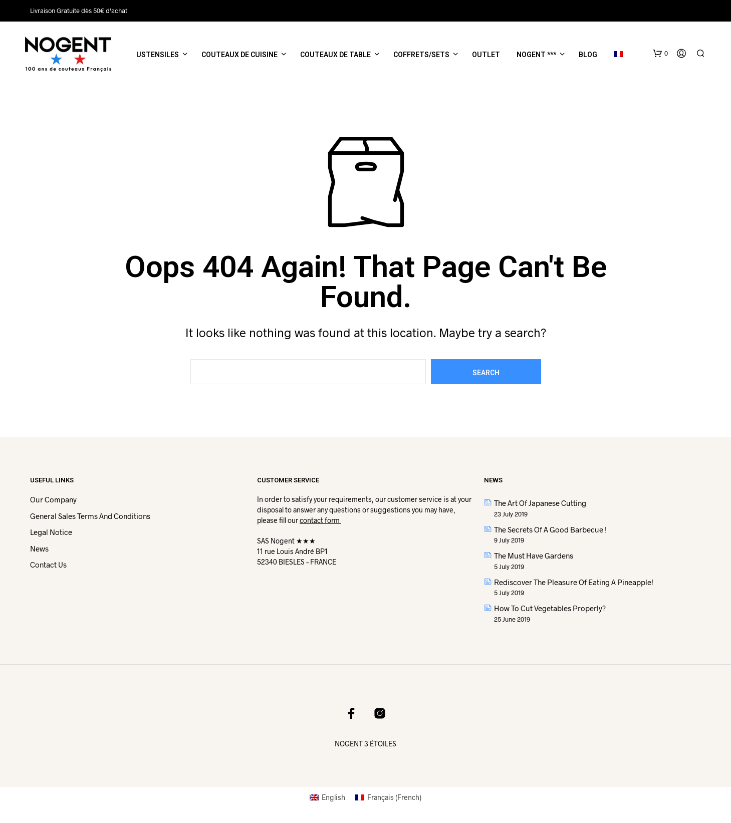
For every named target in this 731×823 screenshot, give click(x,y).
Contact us (48, 564)
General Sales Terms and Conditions (90, 515)
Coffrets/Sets (421, 55)
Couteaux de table (335, 55)
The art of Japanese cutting (540, 502)
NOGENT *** (536, 55)
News (39, 548)
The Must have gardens (533, 555)
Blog (588, 55)
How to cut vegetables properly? (550, 608)
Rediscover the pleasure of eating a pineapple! (573, 582)
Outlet (486, 55)
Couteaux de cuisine (239, 55)
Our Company (53, 499)
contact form (320, 520)
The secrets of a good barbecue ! (550, 529)
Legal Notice (51, 531)
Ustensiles (157, 55)
